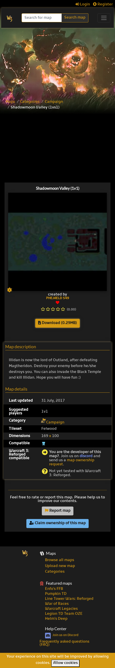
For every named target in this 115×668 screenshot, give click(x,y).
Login (82, 4)
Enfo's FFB (54, 589)
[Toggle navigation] (104, 17)
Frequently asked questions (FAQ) (64, 643)
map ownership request (71, 462)
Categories (30, 102)
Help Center (56, 628)
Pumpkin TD (56, 594)
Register (103, 4)
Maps (10, 102)
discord (86, 456)
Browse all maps (59, 560)
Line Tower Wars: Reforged (69, 599)
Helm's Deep (56, 619)
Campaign (54, 102)
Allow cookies (65, 663)
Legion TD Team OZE (63, 614)
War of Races (57, 604)
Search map (74, 17)
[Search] (42, 17)
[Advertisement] (57, 62)
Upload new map (60, 566)
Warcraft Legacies (61, 609)
